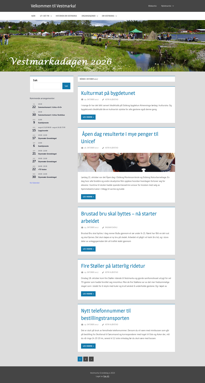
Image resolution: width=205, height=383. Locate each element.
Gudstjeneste (43, 122)
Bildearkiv (152, 6)
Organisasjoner (90, 16)
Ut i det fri (46, 16)
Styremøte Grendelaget (47, 138)
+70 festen (42, 169)
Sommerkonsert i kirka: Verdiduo (51, 115)
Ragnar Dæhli (111, 227)
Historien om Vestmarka (66, 16)
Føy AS (106, 376)
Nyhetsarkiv (167, 6)
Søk (35, 80)
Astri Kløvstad (111, 99)
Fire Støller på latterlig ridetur (113, 266)
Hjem (33, 16)
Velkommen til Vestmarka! (53, 5)
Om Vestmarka (109, 16)
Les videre (87, 117)
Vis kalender (35, 183)
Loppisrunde (43, 130)
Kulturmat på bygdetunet (108, 93)
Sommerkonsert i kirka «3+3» (50, 107)
